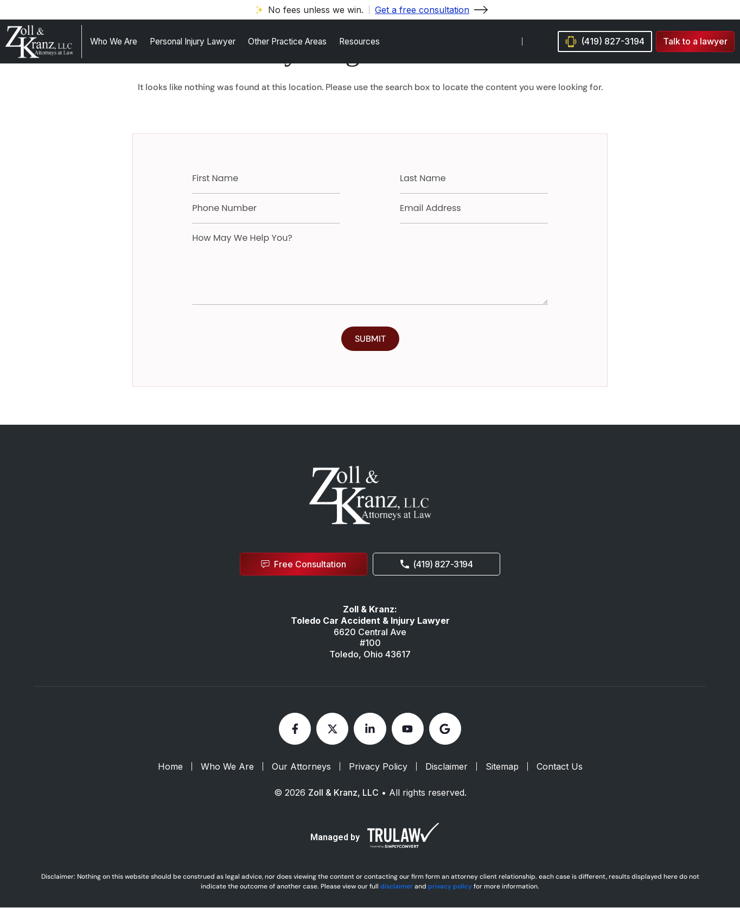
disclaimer (396, 887)
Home (170, 767)
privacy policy (450, 887)
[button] (695, 41)
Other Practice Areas (287, 41)
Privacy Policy (378, 767)
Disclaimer (446, 767)
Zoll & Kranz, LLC (343, 793)
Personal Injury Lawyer (192, 41)
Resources (359, 41)
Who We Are (113, 41)
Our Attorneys (301, 767)
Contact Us (560, 767)
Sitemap (502, 767)
